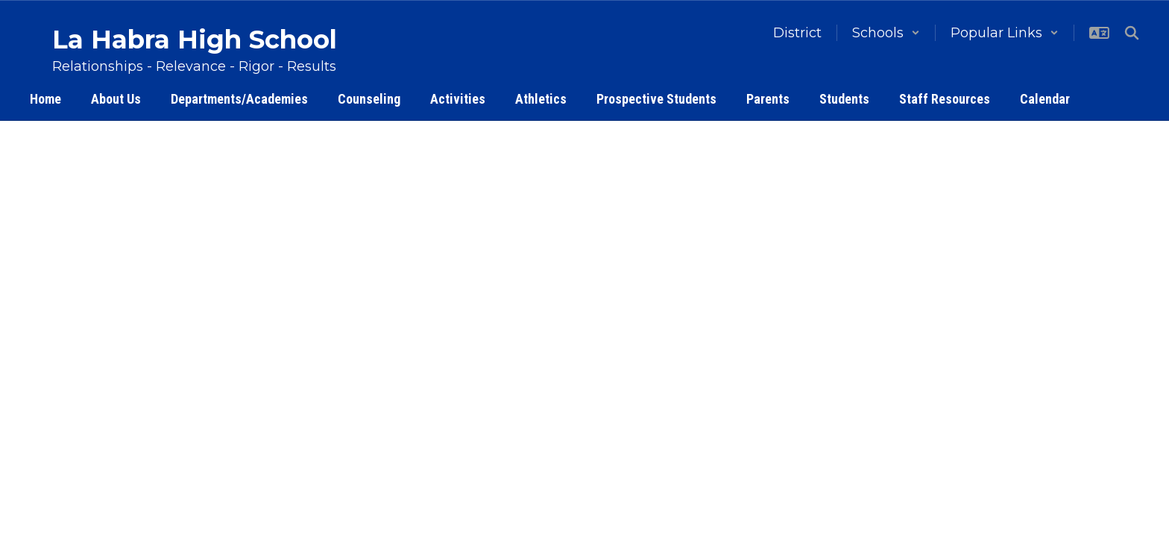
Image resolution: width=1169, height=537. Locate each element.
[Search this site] (1131, 32)
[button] (886, 33)
